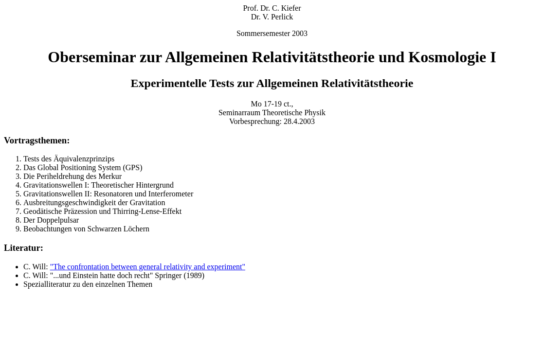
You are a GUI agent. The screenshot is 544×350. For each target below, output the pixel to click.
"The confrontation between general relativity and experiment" (147, 266)
